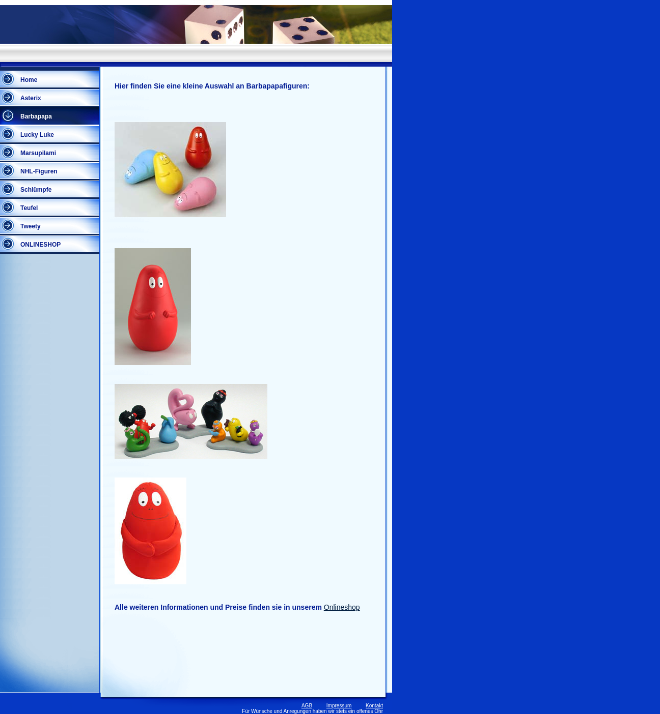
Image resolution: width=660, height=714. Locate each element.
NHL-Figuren (39, 171)
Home (28, 79)
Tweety (30, 226)
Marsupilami (38, 153)
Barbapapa (36, 116)
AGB (306, 705)
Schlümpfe (35, 189)
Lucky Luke (37, 134)
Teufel (29, 208)
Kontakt (374, 705)
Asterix (30, 98)
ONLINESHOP (40, 244)
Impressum (338, 705)
